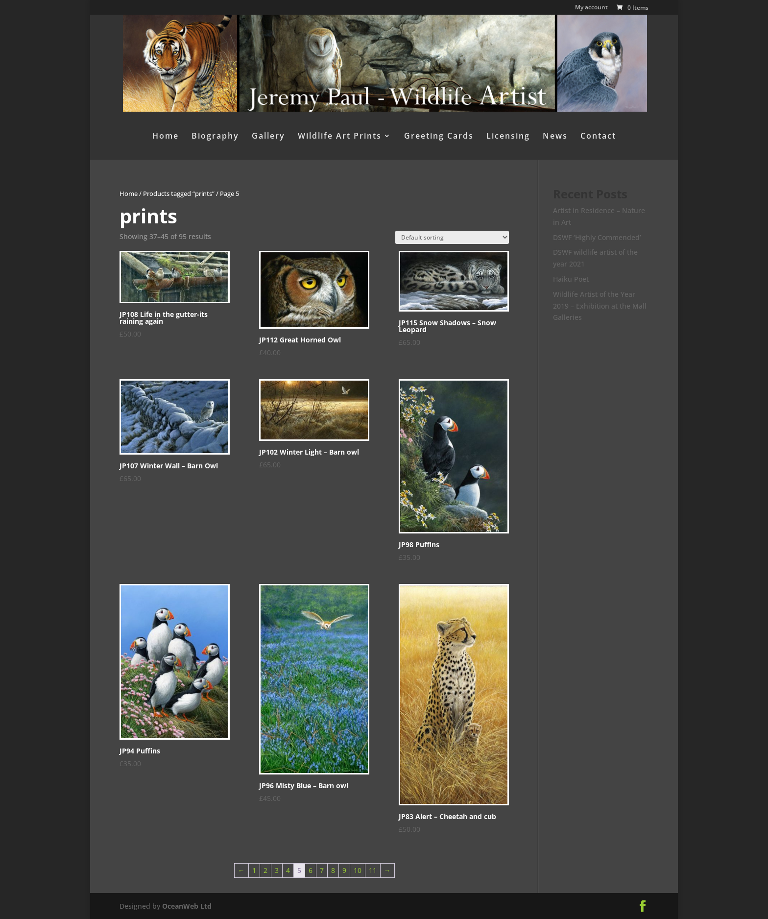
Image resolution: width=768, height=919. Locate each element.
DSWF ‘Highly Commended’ (597, 237)
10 (357, 870)
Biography (215, 136)
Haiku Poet (571, 279)
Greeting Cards (439, 136)
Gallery (268, 136)
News (555, 136)
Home (165, 136)
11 (373, 870)
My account (591, 7)
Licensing (508, 136)
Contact (598, 136)
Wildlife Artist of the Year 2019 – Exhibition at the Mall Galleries (600, 306)
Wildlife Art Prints (340, 136)
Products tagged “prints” (179, 193)
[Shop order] (452, 237)
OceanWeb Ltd (187, 906)
